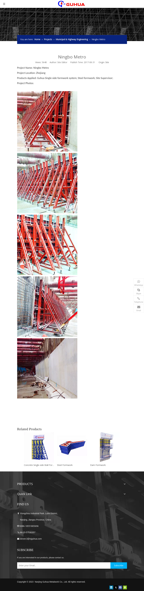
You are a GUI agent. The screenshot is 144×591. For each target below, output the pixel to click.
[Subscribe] (118, 565)
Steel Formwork (65, 465)
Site (107, 62)
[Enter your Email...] (63, 565)
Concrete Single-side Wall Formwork (39, 465)
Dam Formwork (98, 465)
